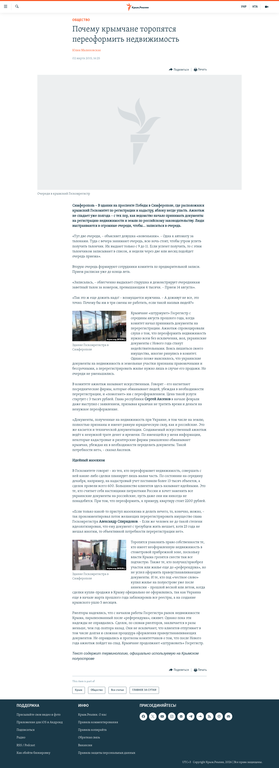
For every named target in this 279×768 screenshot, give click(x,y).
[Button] (179, 69)
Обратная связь (89, 737)
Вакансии (85, 745)
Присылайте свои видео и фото (39, 714)
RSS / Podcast (26, 745)
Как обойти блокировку (33, 752)
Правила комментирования (98, 722)
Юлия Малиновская (86, 50)
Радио (21, 737)
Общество (81, 20)
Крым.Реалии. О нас (92, 714)
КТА (255, 6)
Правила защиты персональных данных (106, 752)
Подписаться (26, 730)
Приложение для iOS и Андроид (40, 722)
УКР (243, 6)
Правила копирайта (92, 730)
